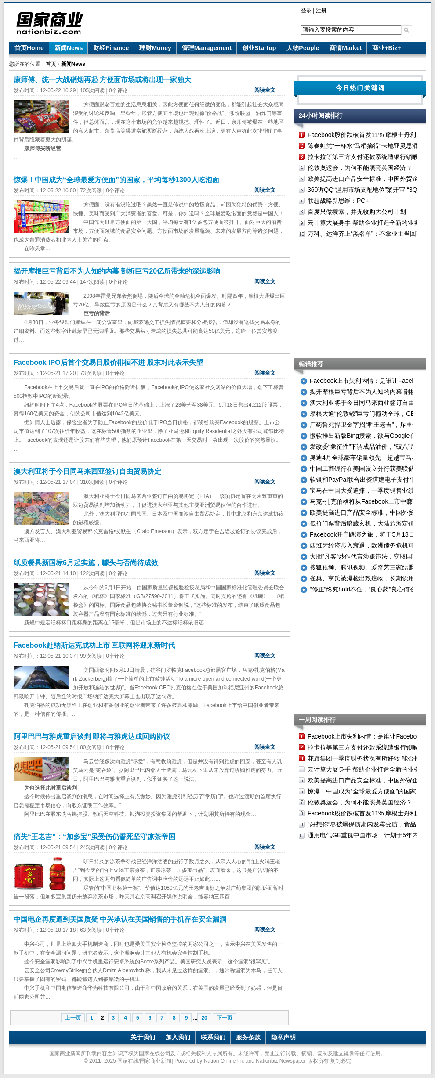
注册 (321, 10)
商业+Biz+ (386, 47)
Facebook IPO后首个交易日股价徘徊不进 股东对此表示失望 (108, 362)
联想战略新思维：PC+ (338, 200)
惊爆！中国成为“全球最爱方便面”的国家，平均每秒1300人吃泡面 (116, 180)
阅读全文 (265, 90)
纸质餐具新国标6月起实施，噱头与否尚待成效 (86, 562)
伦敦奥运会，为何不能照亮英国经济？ (360, 167)
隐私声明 (283, 1037)
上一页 (73, 1018)
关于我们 (142, 1037)
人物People (302, 47)
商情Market (346, 47)
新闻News (68, 47)
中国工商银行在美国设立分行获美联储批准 (368, 468)
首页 (51, 64)
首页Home (29, 47)
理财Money (155, 47)
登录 (306, 10)
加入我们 (178, 1037)
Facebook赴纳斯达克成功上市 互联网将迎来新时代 (94, 645)
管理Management (207, 47)
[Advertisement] (360, 298)
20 (204, 1018)
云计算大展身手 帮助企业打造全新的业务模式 (370, 222)
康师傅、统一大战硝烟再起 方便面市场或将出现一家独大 (102, 79)
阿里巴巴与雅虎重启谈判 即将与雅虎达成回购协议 (92, 736)
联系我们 (213, 1037)
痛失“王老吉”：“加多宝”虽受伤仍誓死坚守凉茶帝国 (94, 836)
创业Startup (259, 47)
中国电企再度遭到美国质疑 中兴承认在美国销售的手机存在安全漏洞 (120, 919)
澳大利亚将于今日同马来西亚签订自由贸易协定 (87, 471)
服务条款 (248, 1037)
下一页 (224, 1018)
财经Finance (111, 47)
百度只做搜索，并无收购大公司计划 (357, 211)
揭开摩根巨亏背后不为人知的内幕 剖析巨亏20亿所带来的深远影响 (117, 271)
